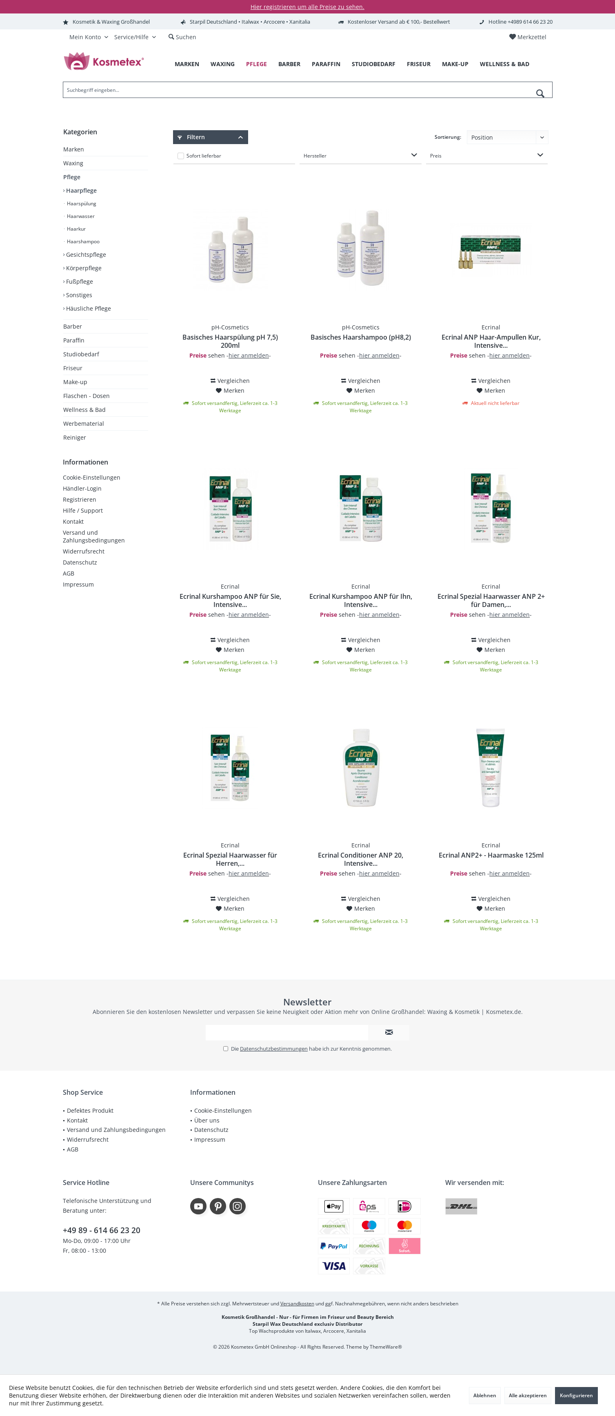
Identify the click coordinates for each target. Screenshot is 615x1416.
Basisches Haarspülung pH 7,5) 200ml (230, 341)
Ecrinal (491, 327)
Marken (73, 149)
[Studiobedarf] (373, 64)
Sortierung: (448, 136)
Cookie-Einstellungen (91, 477)
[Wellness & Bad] (504, 64)
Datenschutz (80, 562)
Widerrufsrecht (83, 551)
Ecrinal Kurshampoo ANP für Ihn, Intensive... (360, 600)
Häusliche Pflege (87, 308)
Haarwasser (80, 216)
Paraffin (73, 340)
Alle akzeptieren (528, 1395)
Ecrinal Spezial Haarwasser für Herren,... (230, 859)
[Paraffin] (326, 64)
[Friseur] (418, 64)
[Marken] (187, 64)
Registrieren (79, 499)
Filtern (191, 137)
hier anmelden (249, 355)
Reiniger (74, 437)
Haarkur (76, 228)
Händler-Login (82, 488)
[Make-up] (455, 64)
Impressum (78, 584)
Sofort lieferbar (203, 155)
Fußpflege (78, 281)
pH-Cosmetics (230, 327)
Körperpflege (83, 268)
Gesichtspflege (85, 254)
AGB (68, 573)
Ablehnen (484, 1395)
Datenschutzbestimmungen (274, 1048)
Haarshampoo (83, 241)
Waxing (73, 163)
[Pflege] (256, 64)
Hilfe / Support (83, 510)
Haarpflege (80, 190)
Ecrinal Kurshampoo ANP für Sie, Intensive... (230, 600)
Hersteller (315, 155)
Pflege (71, 177)
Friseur (72, 368)
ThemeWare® (386, 1346)
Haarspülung (81, 203)
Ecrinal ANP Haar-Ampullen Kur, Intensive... (491, 341)
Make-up (75, 382)
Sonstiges (78, 295)
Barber (72, 326)
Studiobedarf (81, 354)
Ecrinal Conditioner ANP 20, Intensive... (360, 859)
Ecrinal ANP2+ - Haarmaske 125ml (491, 855)
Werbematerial (83, 423)
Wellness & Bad (84, 409)
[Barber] (289, 64)
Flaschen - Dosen (86, 396)
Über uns (207, 1120)
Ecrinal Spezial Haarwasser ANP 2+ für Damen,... (491, 600)
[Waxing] (222, 64)
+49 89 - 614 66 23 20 (101, 1230)
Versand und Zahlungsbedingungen (94, 536)
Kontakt (73, 521)
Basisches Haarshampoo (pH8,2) (361, 337)
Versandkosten (297, 1303)
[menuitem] (528, 37)
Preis (436, 155)
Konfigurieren (576, 1395)
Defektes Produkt (90, 1110)
